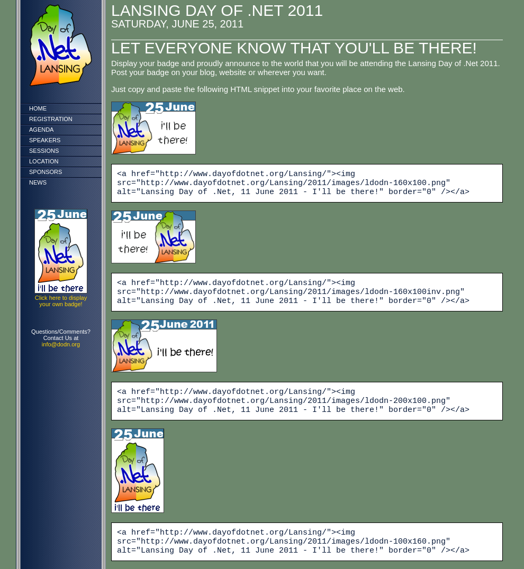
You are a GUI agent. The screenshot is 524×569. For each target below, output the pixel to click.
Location (43, 161)
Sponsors (45, 172)
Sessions (44, 151)
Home (38, 108)
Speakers (44, 140)
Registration (51, 119)
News (38, 182)
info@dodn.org (61, 344)
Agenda (41, 129)
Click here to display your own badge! (61, 301)
